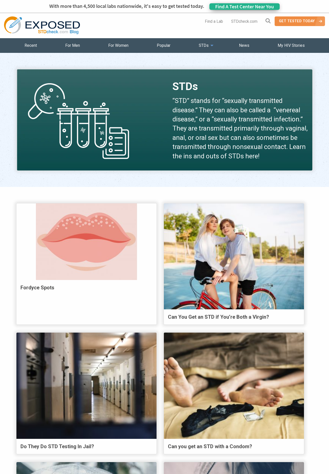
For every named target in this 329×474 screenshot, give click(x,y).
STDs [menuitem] (204, 45)
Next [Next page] (293, 395)
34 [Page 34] (224, 396)
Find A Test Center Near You (244, 6)
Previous (64, 395)
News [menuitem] (244, 45)
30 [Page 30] (159, 396)
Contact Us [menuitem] (179, 440)
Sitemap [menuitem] (204, 440)
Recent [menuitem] (31, 45)
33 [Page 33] (208, 396)
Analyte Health (266, 470)
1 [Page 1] (84, 396)
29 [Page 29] (143, 396)
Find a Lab (214, 21)
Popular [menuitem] (163, 45)
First (35, 395)
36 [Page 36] (254, 396)
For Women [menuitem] (118, 45)
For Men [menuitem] (72, 45)
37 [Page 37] (271, 396)
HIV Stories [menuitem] (151, 440)
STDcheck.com (244, 21)
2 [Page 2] (98, 396)
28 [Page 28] (127, 396)
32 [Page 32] (192, 396)
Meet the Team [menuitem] (233, 440)
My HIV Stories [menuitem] (291, 45)
